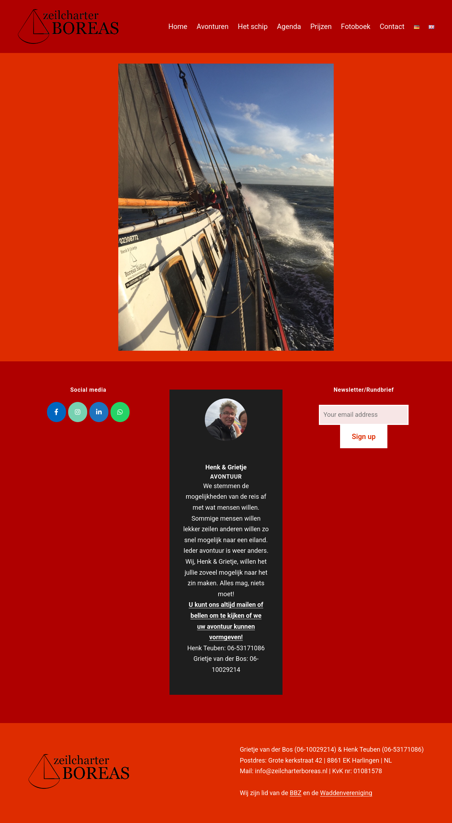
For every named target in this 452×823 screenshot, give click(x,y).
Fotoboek (355, 26)
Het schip (253, 26)
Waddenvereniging (346, 793)
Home (178, 26)
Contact (392, 26)
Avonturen (212, 26)
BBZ (295, 793)
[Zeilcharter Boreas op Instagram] (77, 412)
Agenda (289, 26)
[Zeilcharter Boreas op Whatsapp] (120, 412)
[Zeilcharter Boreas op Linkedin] (98, 412)
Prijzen (321, 26)
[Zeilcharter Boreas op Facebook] (56, 412)
